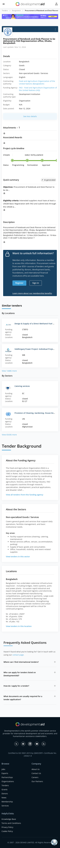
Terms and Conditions (11, 823)
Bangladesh (16, 10)
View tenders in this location (19, 626)
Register (19, 282)
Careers (35, 777)
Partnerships (7, 777)
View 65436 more (9, 434)
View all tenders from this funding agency (24, 494)
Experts (5, 773)
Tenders (5, 10)
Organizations (8, 781)
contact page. (18, 655)
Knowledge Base (9, 819)
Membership (7, 801)
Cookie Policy (7, 831)
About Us (36, 769)
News (4, 797)
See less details (30, 116)
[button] (3, 4)
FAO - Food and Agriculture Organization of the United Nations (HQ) (38, 88)
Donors (5, 793)
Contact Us (36, 773)
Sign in (35, 282)
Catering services (22, 386)
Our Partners (37, 781)
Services (5, 805)
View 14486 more (9, 371)
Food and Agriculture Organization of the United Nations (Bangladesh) (37, 82)
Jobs (3, 769)
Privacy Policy (7, 827)
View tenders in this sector (18, 556)
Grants (4, 789)
